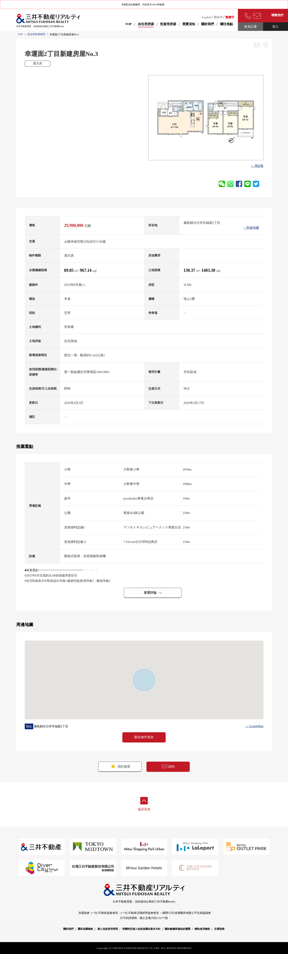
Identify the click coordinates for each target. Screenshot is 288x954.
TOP (128, 24)
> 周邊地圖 (251, 227)
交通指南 (219, 928)
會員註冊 (250, 26)
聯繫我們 (277, 15)
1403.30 (208, 270)
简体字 (218, 17)
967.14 (86, 270)
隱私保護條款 (85, 928)
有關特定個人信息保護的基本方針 (141, 928)
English (206, 17)
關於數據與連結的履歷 (177, 928)
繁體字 (229, 17)
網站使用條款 (202, 928)
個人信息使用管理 (107, 928)
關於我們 (68, 928)
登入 (275, 26)
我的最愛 (120, 766)
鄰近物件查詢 (143, 737)
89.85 (69, 270)
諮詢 (168, 766)
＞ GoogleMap (254, 726)
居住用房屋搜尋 (36, 34)
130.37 (190, 270)
